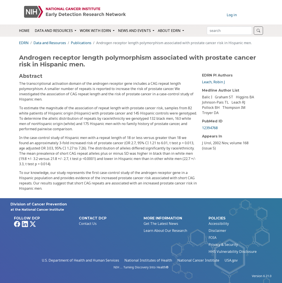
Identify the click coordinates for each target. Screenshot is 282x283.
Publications (81, 42)
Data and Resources (49, 42)
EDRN (24, 42)
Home (24, 30)
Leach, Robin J (213, 82)
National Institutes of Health (148, 260)
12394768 (210, 127)
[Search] (229, 30)
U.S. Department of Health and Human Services (80, 260)
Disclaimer (217, 230)
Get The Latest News (161, 223)
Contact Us (88, 223)
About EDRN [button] (169, 30)
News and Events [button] (135, 30)
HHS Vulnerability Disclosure (233, 251)
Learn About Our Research (165, 230)
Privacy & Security (223, 244)
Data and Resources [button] (54, 30)
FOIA (212, 237)
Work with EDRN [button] (96, 30)
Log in (232, 14)
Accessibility (219, 223)
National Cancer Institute (198, 260)
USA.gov (231, 260)
